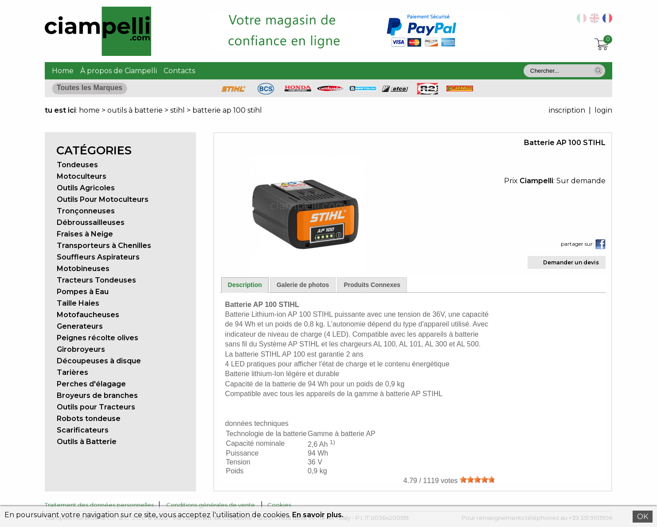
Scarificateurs (83, 430)
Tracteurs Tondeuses (96, 280)
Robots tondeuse (89, 418)
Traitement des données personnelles (99, 504)
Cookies (279, 504)
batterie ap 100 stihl (227, 110)
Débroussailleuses (91, 222)
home (89, 110)
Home (63, 71)
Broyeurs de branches (97, 395)
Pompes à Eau (83, 291)
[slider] (477, 479)
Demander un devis (571, 262)
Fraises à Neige (85, 234)
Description (245, 284)
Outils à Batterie (87, 441)
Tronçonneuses (86, 211)
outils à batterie (135, 110)
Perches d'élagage (91, 384)
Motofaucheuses (88, 315)
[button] (598, 70)
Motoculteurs (81, 176)
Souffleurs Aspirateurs (98, 257)
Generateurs (80, 326)
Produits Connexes (372, 284)
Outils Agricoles (86, 188)
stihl (177, 110)
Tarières (72, 372)
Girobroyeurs (81, 349)
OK (642, 516)
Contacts (179, 71)
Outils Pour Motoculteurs (103, 199)
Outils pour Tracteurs (96, 407)
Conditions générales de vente (210, 504)
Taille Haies (78, 303)
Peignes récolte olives (97, 338)
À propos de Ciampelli (118, 71)
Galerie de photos (303, 284)
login (603, 110)
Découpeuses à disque (99, 361)
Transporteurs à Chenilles (104, 245)
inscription (567, 110)
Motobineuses (83, 268)
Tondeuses (77, 165)
